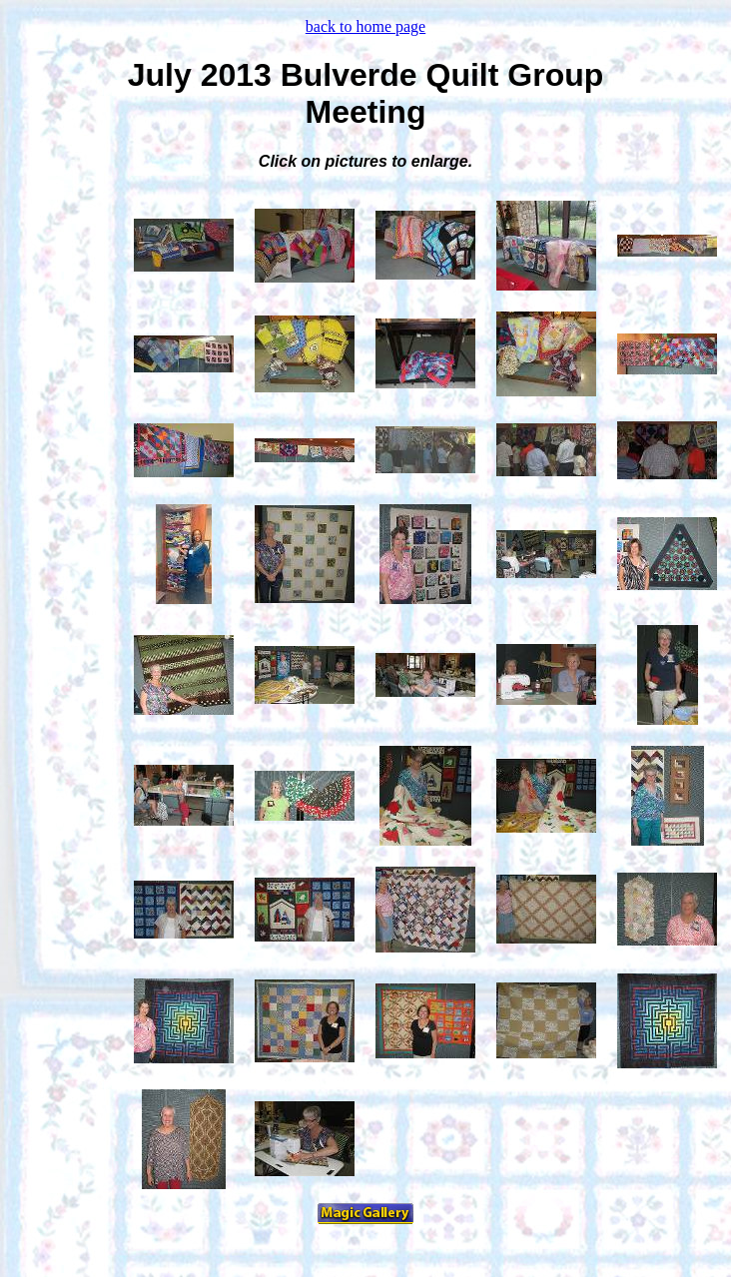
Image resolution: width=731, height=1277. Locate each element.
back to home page (365, 26)
